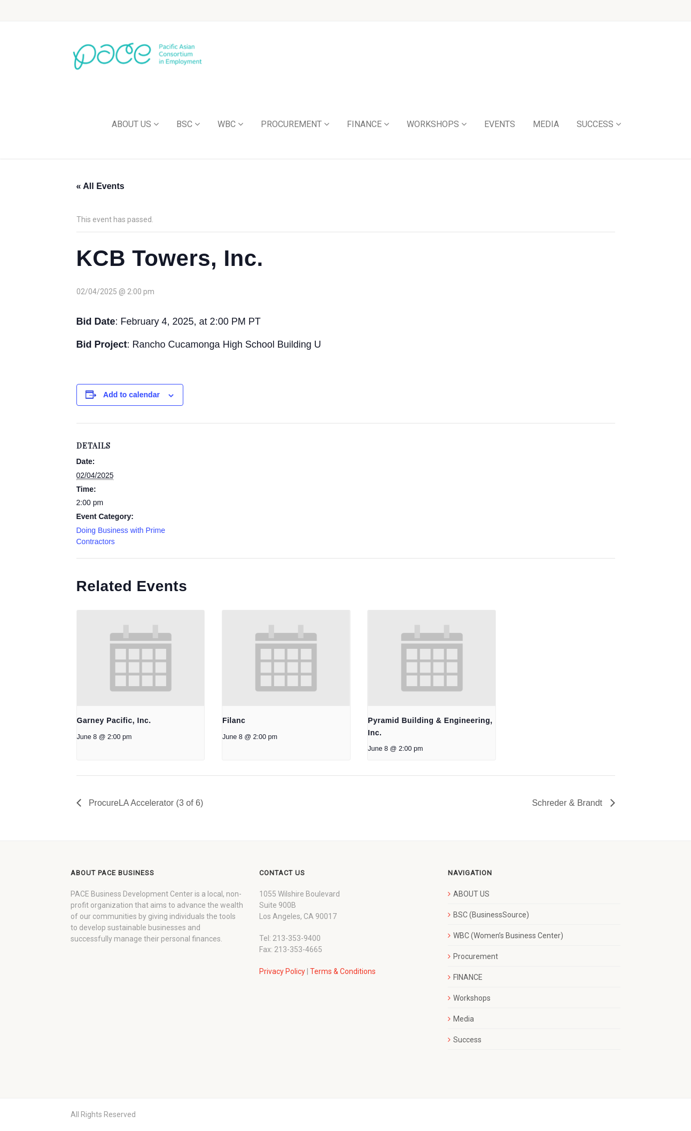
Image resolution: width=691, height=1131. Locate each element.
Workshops (472, 998)
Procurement (475, 956)
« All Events (100, 186)
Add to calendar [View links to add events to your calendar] (131, 394)
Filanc (233, 720)
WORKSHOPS (433, 124)
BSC (184, 124)
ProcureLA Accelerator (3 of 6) (145, 802)
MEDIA (546, 124)
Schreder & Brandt (568, 802)
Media (463, 1019)
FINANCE (364, 124)
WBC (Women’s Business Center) (508, 935)
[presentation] (141, 658)
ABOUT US (131, 124)
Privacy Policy (282, 971)
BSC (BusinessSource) (491, 914)
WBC (227, 124)
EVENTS (499, 124)
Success (467, 1039)
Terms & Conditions (343, 971)
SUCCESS (595, 124)
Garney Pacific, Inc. (114, 720)
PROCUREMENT (291, 124)
